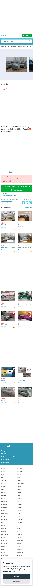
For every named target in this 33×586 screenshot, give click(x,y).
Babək (3, 492)
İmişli (3, 537)
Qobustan (20, 471)
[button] (14, 78)
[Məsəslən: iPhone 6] (16, 41)
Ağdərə (19, 555)
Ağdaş (3, 471)
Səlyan (19, 504)
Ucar (18, 528)
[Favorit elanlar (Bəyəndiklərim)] (19, 36)
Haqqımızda (5, 451)
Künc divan (21, 225)
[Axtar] (30, 41)
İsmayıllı (4, 540)
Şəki (18, 501)
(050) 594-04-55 (9, 186)
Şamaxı (19, 492)
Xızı (18, 531)
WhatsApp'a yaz (16, 190)
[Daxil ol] (15, 36)
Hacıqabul (4, 534)
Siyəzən (19, 516)
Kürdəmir (4, 543)
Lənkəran (4, 546)
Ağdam (3, 468)
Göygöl (3, 531)
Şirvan (19, 513)
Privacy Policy (5, 462)
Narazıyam (16, 581)
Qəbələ (19, 468)
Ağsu (2, 474)
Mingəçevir (4, 555)
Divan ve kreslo (6, 305)
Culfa (3, 510)
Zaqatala (20, 540)
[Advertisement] (16, 16)
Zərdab (19, 543)
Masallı (3, 552)
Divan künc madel (6, 325)
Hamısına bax (28, 207)
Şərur (19, 510)
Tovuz (19, 525)
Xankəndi (20, 549)
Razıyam (16, 576)
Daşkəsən (4, 513)
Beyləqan (4, 501)
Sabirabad (20, 483)
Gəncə (3, 522)
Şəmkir (19, 507)
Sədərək (20, 498)
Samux (19, 495)
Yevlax (19, 537)
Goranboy (4, 525)
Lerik (2, 549)
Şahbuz (19, 489)
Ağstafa (3, 486)
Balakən (3, 495)
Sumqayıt (20, 519)
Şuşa (18, 546)
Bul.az (4, 35)
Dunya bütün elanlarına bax (9, 195)
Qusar (19, 477)
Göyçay (3, 528)
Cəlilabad (4, 507)
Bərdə (3, 498)
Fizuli (3, 516)
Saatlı (19, 480)
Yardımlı (19, 534)
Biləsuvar (4, 504)
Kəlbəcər (20, 552)
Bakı (10, 172)
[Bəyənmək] (8, 51)
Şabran (19, 486)
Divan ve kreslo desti (24, 305)
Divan (3, 381)
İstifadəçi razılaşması (8, 456)
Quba (19, 474)
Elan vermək (5, 459)
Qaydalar (4, 454)
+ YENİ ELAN (26, 35)
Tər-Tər (19, 522)
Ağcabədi (4, 483)
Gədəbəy (4, 519)
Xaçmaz (3, 480)
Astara (3, 489)
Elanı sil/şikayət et (7, 203)
